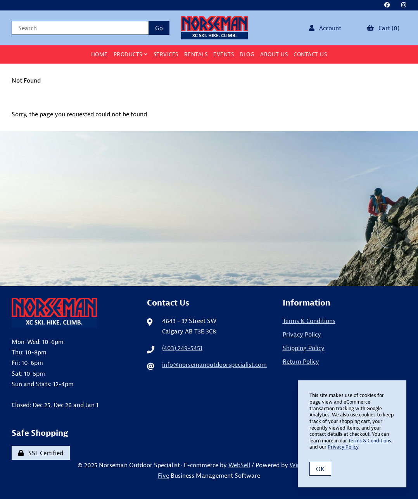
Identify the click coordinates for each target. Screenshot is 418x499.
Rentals (196, 54)
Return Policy (301, 361)
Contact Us (310, 54)
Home (99, 54)
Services (166, 54)
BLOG (247, 54)
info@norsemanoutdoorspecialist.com (214, 364)
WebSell (239, 464)
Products (131, 54)
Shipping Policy (304, 347)
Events (223, 54)
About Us (274, 54)
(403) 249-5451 (182, 347)
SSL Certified (40, 452)
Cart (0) (383, 27)
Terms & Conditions (309, 320)
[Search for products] (80, 28)
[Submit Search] (159, 28)
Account (325, 27)
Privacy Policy (302, 334)
